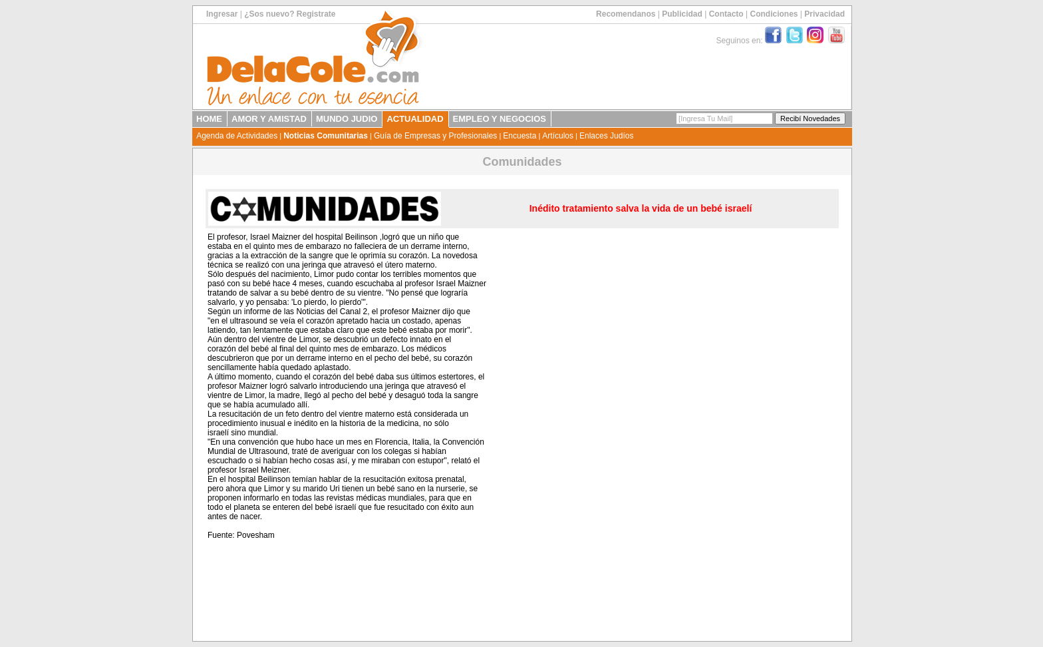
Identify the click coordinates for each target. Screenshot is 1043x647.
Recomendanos (625, 14)
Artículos (557, 135)
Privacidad (824, 14)
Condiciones (774, 14)
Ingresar (221, 14)
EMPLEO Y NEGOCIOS (499, 119)
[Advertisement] (753, 433)
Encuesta (519, 135)
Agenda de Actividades (236, 135)
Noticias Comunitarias (325, 135)
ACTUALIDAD (414, 119)
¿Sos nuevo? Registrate (289, 14)
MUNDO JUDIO (346, 119)
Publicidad (682, 14)
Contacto (726, 14)
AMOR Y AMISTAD (269, 119)
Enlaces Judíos (606, 135)
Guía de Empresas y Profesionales (435, 135)
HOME (209, 119)
